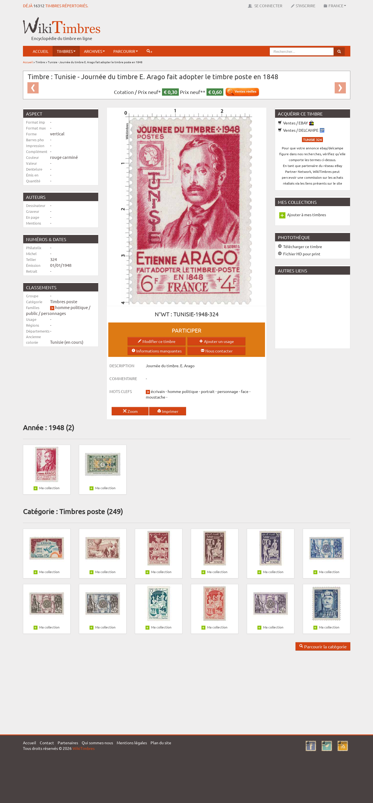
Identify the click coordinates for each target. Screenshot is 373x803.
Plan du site (161, 742)
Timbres (66, 51)
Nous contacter (217, 350)
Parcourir (125, 51)
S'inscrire (303, 5)
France (335, 5)
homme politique (71, 307)
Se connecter (265, 5)
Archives (94, 51)
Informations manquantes (157, 350)
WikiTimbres (83, 748)
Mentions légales (132, 742)
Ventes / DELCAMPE (301, 130)
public (32, 313)
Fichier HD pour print (299, 253)
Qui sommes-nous (97, 742)
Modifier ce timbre (156, 341)
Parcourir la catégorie (323, 646)
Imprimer (167, 411)
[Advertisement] (248, 29)
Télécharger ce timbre (300, 246)
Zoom (130, 411)
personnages (53, 313)
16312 (38, 5)
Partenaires (68, 742)
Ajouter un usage (216, 341)
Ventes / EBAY (296, 122)
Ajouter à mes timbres (306, 214)
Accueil (40, 51)
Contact (47, 742)
